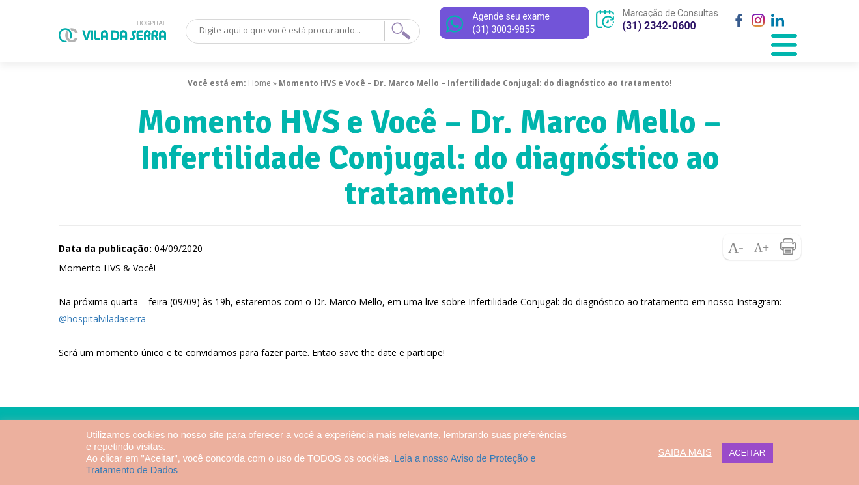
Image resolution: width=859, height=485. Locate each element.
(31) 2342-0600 (659, 26)
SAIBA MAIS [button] (684, 452)
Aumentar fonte (762, 247)
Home (259, 83)
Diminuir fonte (736, 247)
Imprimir (788, 247)
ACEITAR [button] (747, 453)
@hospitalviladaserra (102, 318)
